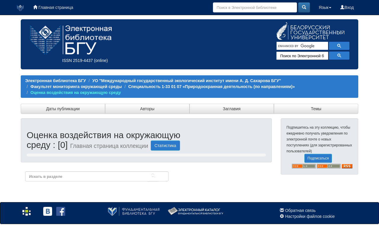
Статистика (165, 145)
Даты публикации (63, 108)
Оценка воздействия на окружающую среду (75, 92)
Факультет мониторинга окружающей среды (76, 86)
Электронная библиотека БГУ (55, 80)
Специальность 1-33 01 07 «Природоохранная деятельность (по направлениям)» (211, 86)
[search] (301, 46)
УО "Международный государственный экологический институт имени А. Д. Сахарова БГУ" (186, 80)
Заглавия (232, 108)
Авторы (147, 108)
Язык (325, 7)
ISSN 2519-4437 (77, 60)
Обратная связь (300, 210)
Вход (347, 7)
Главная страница (53, 7)
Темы (316, 108)
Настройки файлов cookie (310, 216)
